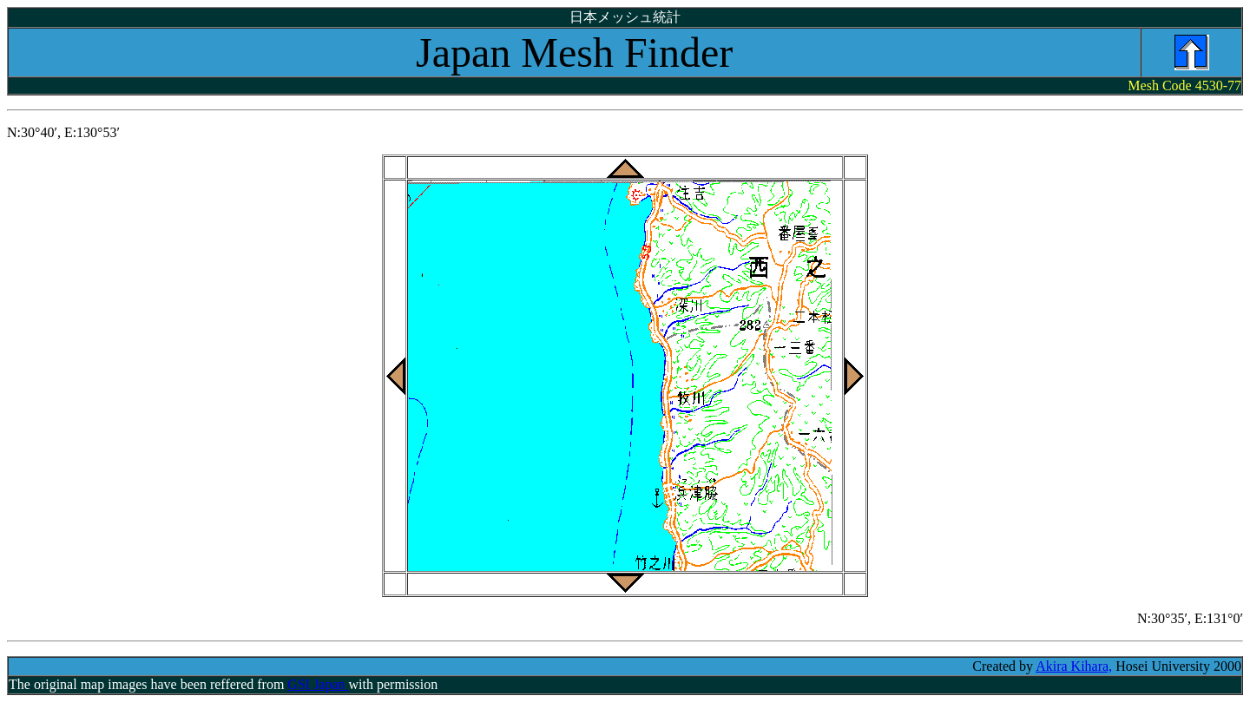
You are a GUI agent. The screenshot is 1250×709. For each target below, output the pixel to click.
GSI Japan (317, 684)
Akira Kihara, (1074, 666)
